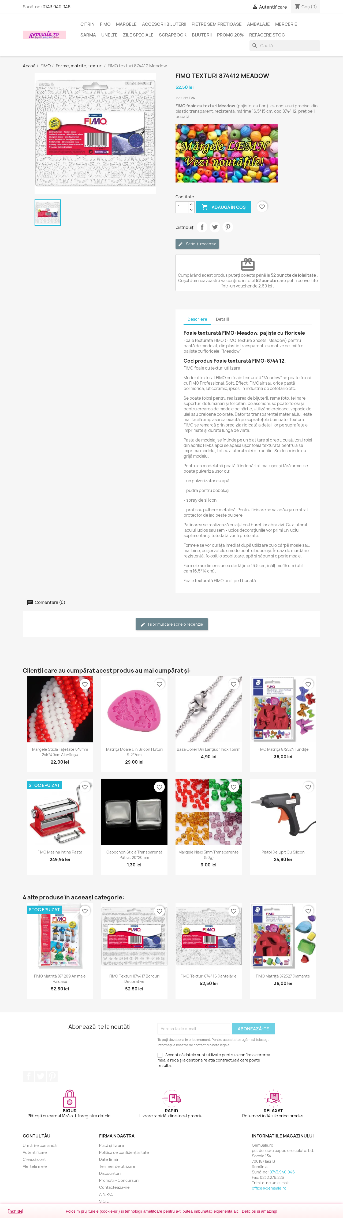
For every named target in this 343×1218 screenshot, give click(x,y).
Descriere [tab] (197, 319)
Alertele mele (35, 1166)
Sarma (88, 35)
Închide (15, 1211)
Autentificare (35, 1152)
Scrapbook (173, 35)
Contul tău (36, 1136)
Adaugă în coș (224, 207)
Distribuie (202, 227)
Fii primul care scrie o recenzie (171, 624)
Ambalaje (258, 24)
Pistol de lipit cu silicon (283, 852)
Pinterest (227, 227)
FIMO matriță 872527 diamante (283, 976)
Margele (126, 24)
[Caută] (284, 45)
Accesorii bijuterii (164, 24)
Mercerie (286, 24)
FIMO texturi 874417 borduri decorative (134, 978)
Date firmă (108, 1159)
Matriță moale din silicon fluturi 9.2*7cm (134, 752)
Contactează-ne (114, 1187)
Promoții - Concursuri (119, 1180)
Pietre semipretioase (217, 24)
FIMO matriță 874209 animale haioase (60, 978)
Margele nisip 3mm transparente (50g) (208, 854)
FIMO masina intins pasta (60, 852)
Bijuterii (202, 35)
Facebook (28, 1076)
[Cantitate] (182, 207)
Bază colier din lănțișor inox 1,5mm (208, 749)
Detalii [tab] (222, 319)
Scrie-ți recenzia (197, 244)
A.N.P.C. (106, 1194)
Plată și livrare (111, 1145)
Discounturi (110, 1173)
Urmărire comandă (40, 1145)
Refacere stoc (267, 35)
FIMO (105, 24)
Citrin (87, 24)
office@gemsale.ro (269, 1188)
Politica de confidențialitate (124, 1152)
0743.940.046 (56, 7)
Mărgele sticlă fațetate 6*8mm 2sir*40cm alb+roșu (60, 752)
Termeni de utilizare (117, 1166)
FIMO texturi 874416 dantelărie (209, 976)
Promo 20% (230, 35)
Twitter (40, 1076)
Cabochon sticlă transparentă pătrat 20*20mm (134, 854)
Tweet (215, 227)
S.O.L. (104, 1201)
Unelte (109, 35)
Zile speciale (138, 35)
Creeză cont (34, 1159)
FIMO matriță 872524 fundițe (283, 749)
